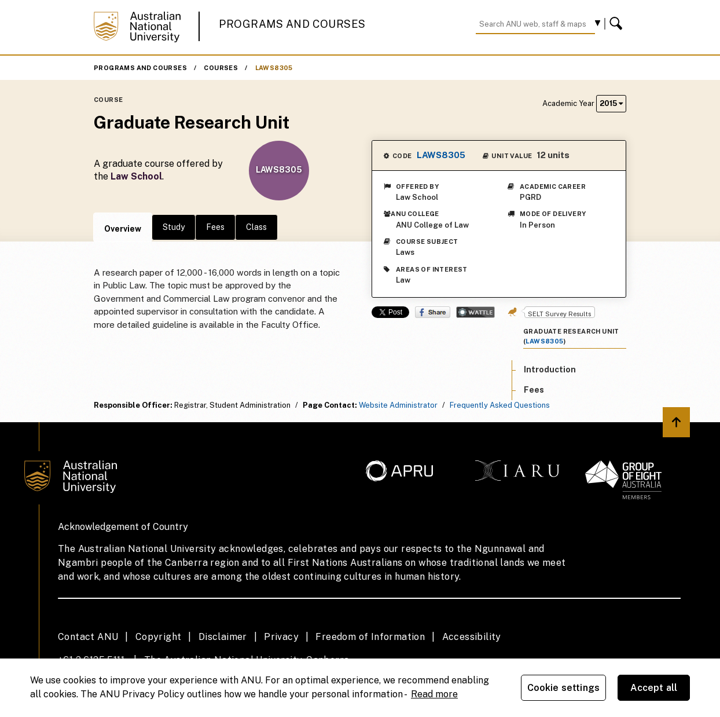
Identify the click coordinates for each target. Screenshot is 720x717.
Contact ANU (88, 636)
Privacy (281, 636)
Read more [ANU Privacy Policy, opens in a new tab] (434, 694)
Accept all (654, 687)
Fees (215, 227)
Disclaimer (223, 636)
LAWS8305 (274, 67)
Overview (122, 228)
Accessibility (471, 636)
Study (174, 227)
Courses (221, 67)
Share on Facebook (432, 312)
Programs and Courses (292, 24)
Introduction (550, 369)
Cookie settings (563, 687)
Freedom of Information (370, 636)
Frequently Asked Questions (500, 405)
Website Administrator (398, 405)
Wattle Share (475, 312)
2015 (611, 103)
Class (256, 227)
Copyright (158, 636)
